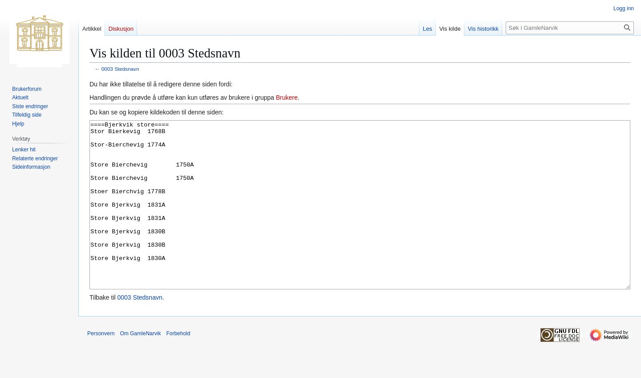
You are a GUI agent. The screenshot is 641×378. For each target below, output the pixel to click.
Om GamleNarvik (140, 367)
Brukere (287, 97)
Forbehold (178, 367)
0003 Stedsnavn (120, 69)
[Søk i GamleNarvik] (570, 27)
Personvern (100, 367)
